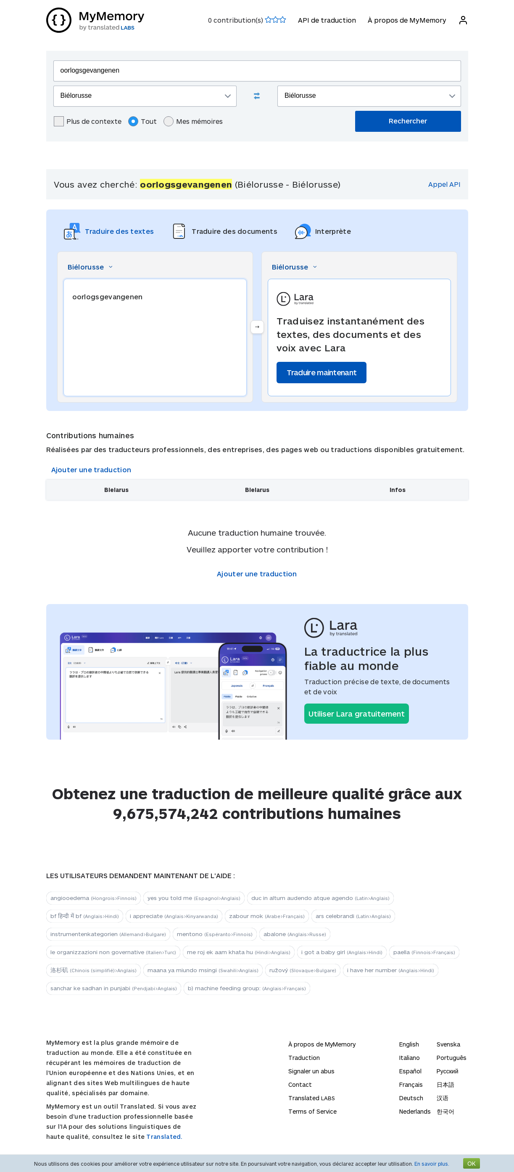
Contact (300, 1084)
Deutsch (411, 1097)
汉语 (442, 1097)
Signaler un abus (311, 1071)
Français (411, 1084)
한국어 (445, 1111)
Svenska (448, 1044)
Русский (448, 1071)
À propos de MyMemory (407, 20)
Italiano (409, 1057)
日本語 (445, 1084)
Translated (311, 1097)
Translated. (164, 1136)
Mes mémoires (193, 121)
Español (410, 1071)
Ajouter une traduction (91, 470)
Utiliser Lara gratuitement (356, 713)
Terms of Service (312, 1111)
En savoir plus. (431, 1164)
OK (471, 1163)
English (409, 1044)
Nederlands (415, 1111)
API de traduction (327, 20)
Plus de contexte (87, 121)
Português (452, 1057)
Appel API (444, 184)
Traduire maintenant (322, 372)
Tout (142, 121)
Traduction (304, 1057)
